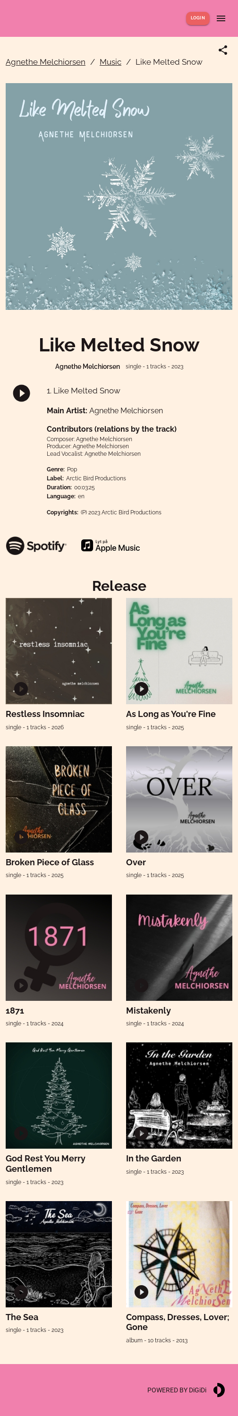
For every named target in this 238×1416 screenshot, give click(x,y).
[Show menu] (221, 18)
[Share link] (223, 50)
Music (110, 62)
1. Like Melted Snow (83, 390)
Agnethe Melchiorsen (45, 62)
